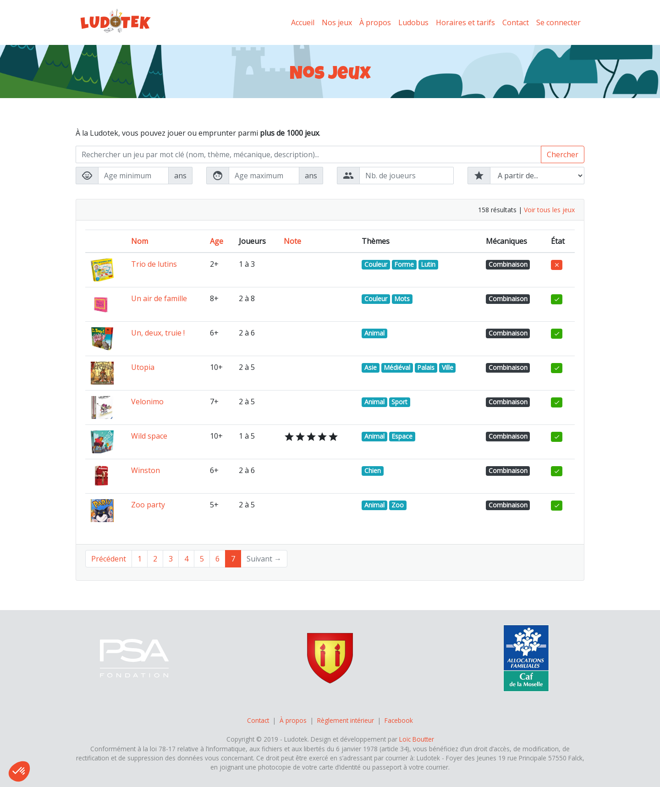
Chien (372, 470)
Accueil (302, 22)
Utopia (142, 367)
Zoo (397, 505)
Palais (425, 367)
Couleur (375, 264)
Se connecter (558, 22)
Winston (145, 470)
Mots (402, 298)
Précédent (108, 559)
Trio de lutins (154, 264)
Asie (370, 367)
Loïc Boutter (416, 739)
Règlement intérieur (345, 720)
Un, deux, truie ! (158, 333)
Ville (447, 367)
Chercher (562, 154)
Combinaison (508, 264)
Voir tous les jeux (549, 209)
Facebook (399, 720)
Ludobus (413, 22)
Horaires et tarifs (465, 22)
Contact (515, 22)
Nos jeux (337, 22)
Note (292, 241)
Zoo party (148, 505)
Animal (374, 333)
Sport (399, 401)
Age (216, 241)
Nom (139, 241)
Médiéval (397, 367)
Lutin (428, 264)
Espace (401, 436)
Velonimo (147, 401)
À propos (375, 22)
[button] (19, 771)
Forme (404, 264)
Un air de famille (159, 298)
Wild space (149, 436)
